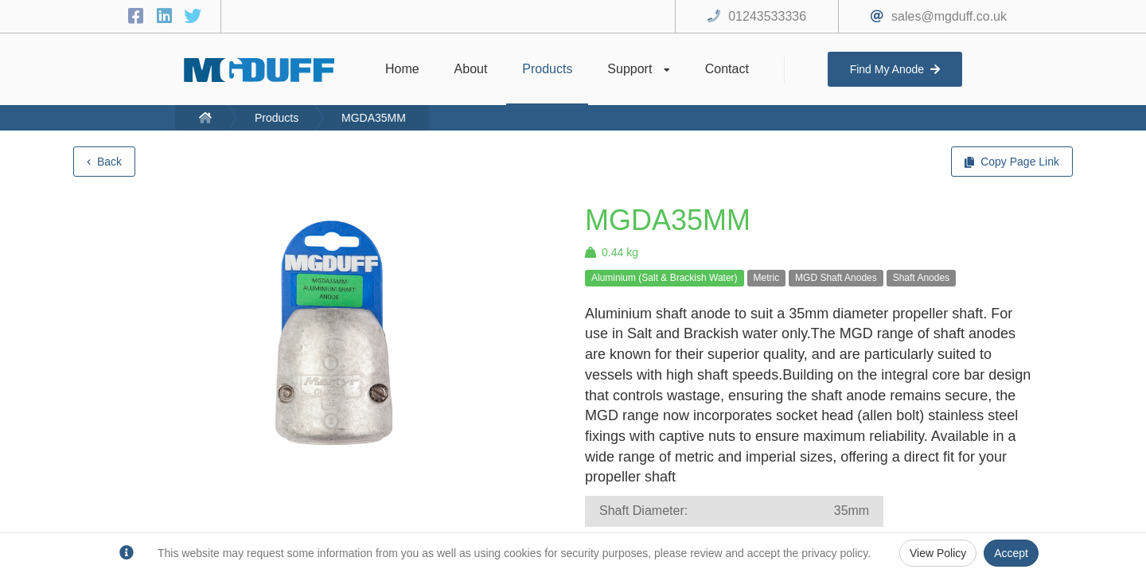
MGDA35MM (373, 117)
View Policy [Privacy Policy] (938, 553)
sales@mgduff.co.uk (949, 16)
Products (276, 117)
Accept (1011, 553)
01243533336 (767, 16)
